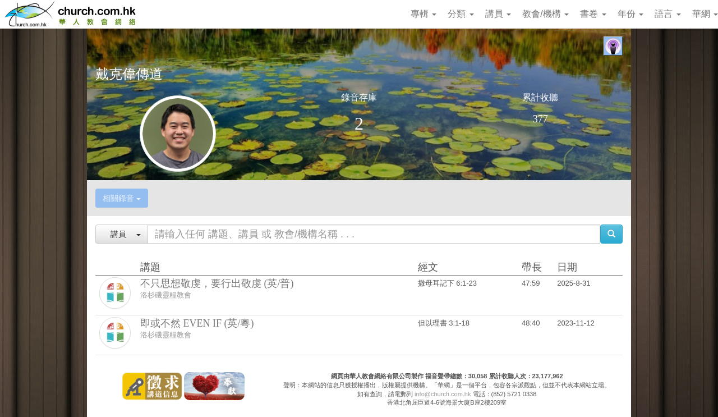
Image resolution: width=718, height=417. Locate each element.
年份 (630, 14)
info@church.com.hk (443, 394)
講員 (498, 14)
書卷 (593, 14)
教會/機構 (545, 14)
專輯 (423, 14)
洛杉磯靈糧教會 (165, 295)
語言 (667, 14)
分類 (460, 14)
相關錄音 (122, 198)
